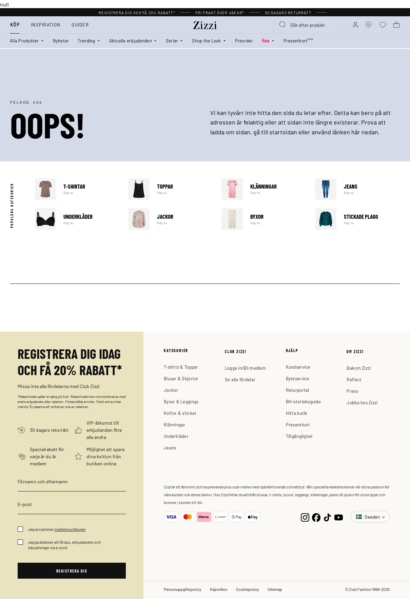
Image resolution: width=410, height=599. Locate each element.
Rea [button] (266, 40)
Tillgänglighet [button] (299, 436)
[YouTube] (338, 517)
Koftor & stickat (180, 413)
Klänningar (263, 189)
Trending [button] (86, 40)
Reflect (354, 379)
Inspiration (45, 24)
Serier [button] (172, 40)
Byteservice (298, 378)
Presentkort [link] (298, 40)
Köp (15, 24)
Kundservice (298, 367)
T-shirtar (77, 189)
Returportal (297, 390)
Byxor (263, 219)
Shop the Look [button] (206, 40)
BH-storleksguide (303, 401)
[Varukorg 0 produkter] (396, 25)
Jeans (357, 189)
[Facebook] (316, 517)
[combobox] (309, 24)
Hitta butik (297, 413)
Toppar (170, 189)
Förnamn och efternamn (43, 481)
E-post (25, 504)
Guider (80, 24)
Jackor (170, 219)
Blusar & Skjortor (181, 378)
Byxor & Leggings (181, 401)
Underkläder (77, 219)
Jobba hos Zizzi (362, 402)
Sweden (368, 517)
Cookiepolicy (247, 589)
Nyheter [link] (61, 40)
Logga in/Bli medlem (245, 368)
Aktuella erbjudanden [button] (130, 40)
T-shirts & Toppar (181, 367)
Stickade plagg (357, 219)
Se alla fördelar (240, 379)
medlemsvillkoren (69, 529)
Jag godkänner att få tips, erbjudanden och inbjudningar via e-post (64, 544)
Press (352, 391)
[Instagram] (305, 517)
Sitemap (275, 589)
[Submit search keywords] (282, 24)
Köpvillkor (219, 589)
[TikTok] (327, 517)
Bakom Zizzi (359, 368)
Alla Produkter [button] (24, 40)
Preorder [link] (244, 40)
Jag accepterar (56, 529)
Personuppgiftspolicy (182, 589)
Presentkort (298, 424)
